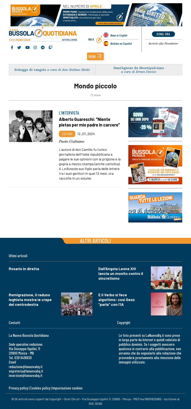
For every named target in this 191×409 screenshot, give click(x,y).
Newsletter (163, 43)
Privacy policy (18, 387)
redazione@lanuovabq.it (26, 366)
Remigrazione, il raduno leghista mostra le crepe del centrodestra (30, 299)
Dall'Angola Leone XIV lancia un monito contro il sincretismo (120, 273)
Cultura (67, 133)
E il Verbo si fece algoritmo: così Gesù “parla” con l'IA (116, 299)
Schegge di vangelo (30, 69)
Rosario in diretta (24, 268)
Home (95, 95)
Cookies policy (40, 387)
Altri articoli (95, 240)
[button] (95, 56)
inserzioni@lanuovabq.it (25, 375)
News (118, 35)
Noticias (121, 43)
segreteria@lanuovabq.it (26, 371)
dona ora (163, 34)
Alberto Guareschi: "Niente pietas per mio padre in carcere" (89, 122)
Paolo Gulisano (71, 141)
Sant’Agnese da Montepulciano (139, 67)
